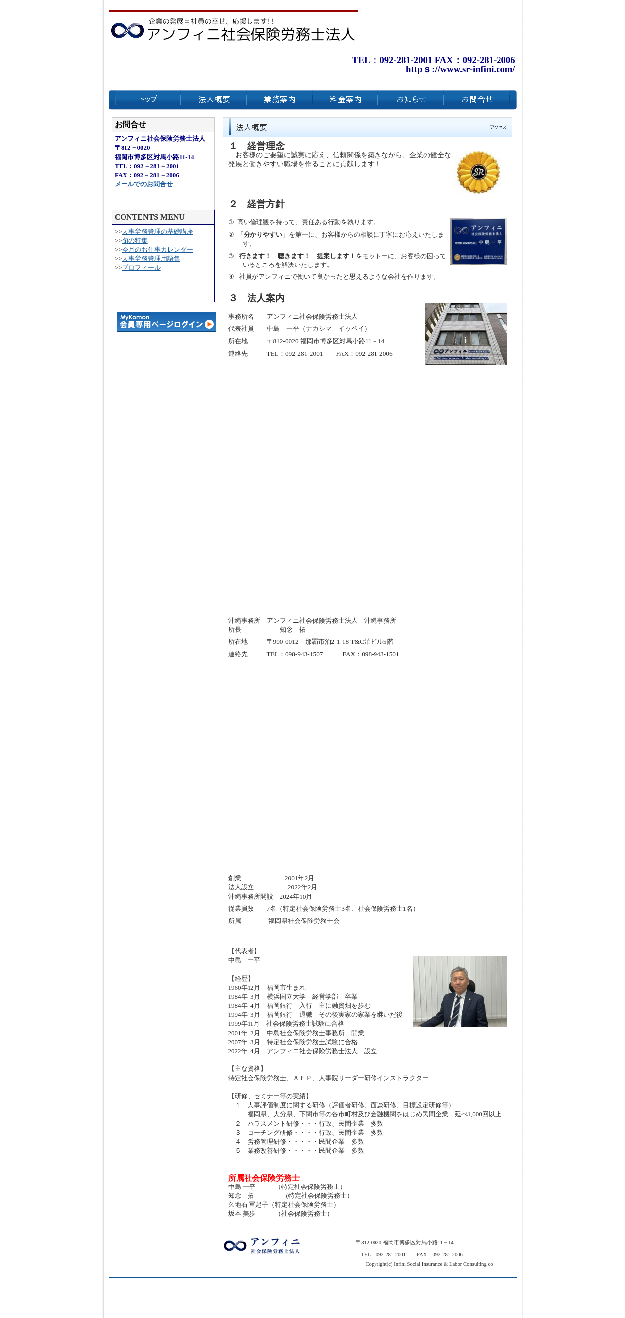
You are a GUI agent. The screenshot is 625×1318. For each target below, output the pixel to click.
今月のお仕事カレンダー (157, 249)
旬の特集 (135, 240)
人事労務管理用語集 (151, 258)
